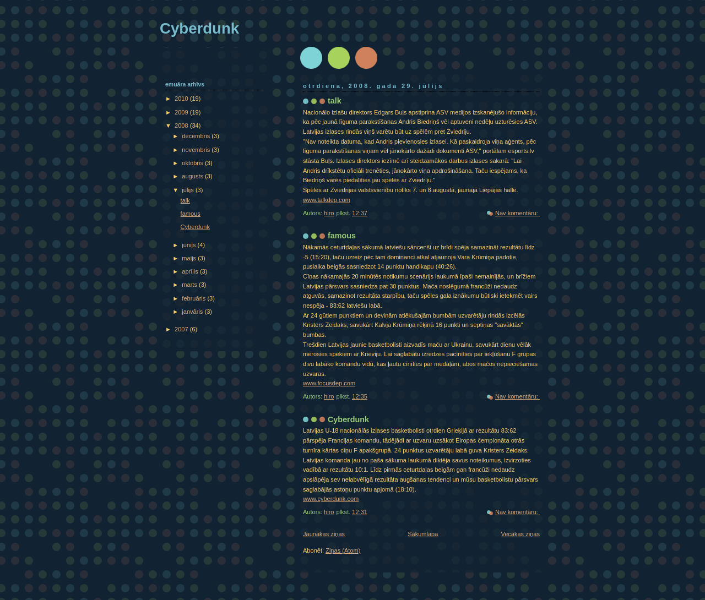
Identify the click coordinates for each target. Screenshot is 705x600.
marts (190, 284)
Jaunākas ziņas (324, 534)
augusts (193, 176)
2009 (182, 112)
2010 (182, 98)
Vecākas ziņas (520, 534)
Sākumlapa (423, 534)
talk (334, 100)
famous (342, 235)
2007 (182, 329)
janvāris (193, 311)
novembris (197, 149)
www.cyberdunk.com (331, 498)
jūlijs (189, 190)
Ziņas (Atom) (343, 550)
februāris (194, 298)
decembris (197, 136)
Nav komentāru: (517, 213)
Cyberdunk (348, 419)
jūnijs (189, 245)
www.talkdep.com (326, 200)
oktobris (193, 163)
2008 (182, 125)
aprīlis (191, 271)
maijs (190, 258)
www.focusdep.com (329, 383)
